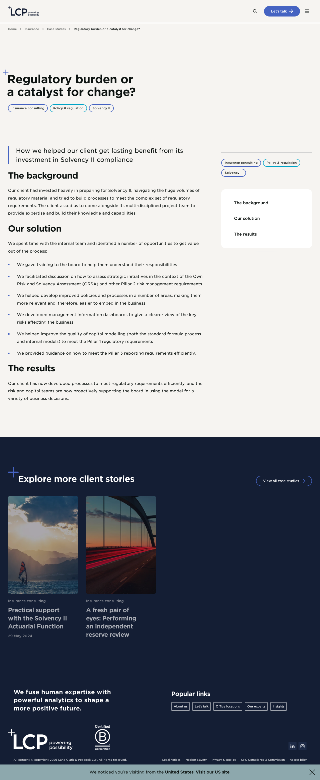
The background (251, 203)
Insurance (32, 29)
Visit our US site (213, 772)
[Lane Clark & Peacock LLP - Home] (23, 11)
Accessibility (298, 759)
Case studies (56, 29)
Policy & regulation (68, 108)
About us (180, 706)
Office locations (228, 706)
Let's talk (279, 11)
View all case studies (281, 481)
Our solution (247, 218)
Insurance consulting (28, 108)
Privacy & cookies (224, 759)
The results (245, 234)
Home (12, 29)
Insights (278, 706)
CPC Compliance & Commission (263, 759)
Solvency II (101, 108)
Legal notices (171, 759)
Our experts (256, 706)
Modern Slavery (196, 759)
